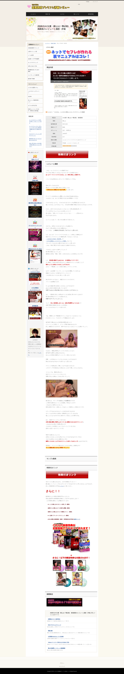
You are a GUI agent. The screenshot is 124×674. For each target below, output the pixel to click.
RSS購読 (87, 1)
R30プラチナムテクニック (54, 625)
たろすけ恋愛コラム (33, 87)
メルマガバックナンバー (33, 92)
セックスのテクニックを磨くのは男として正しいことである (35, 121)
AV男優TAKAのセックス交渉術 (56, 636)
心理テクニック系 (32, 51)
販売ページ (77, 519)
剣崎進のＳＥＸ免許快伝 (54, 619)
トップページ (47, 43)
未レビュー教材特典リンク (33, 101)
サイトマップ (95, 1)
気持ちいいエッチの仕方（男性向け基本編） (33, 109)
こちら (62, 486)
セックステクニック (33, 62)
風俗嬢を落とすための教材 (33, 70)
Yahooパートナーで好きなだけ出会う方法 (58, 642)
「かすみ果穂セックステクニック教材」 (56, 241)
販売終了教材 (53, 43)
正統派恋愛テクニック (33, 48)
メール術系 (31, 55)
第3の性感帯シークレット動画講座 (56, 648)
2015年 (30, 96)
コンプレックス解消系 (33, 75)
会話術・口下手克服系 (33, 58)
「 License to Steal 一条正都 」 (54, 239)
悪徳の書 (50, 630)
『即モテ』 (62, 663)
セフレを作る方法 (32, 105)
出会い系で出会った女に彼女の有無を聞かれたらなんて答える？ (35, 145)
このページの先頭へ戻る (91, 658)
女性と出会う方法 (32, 66)
